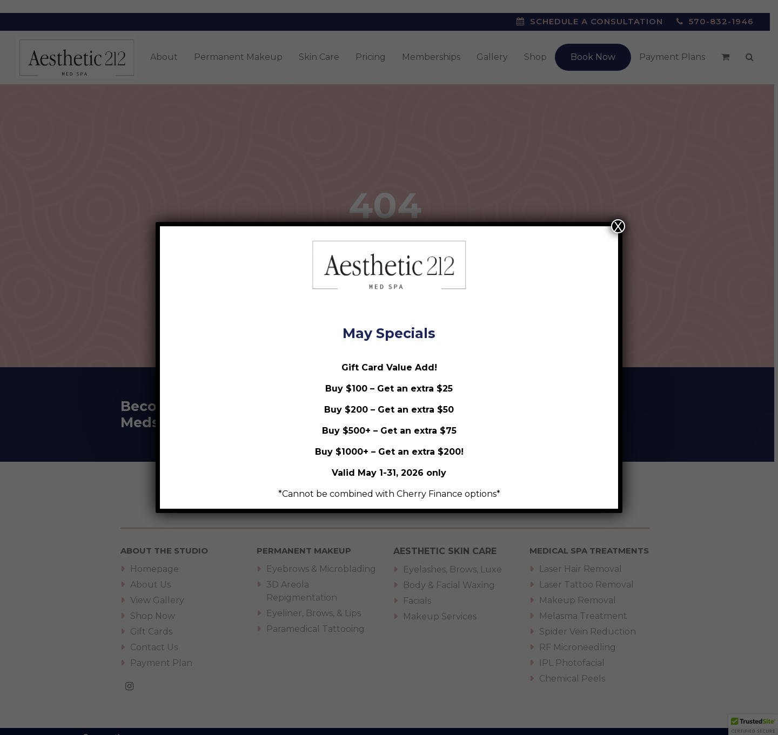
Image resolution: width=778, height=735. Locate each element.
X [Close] (618, 226)
